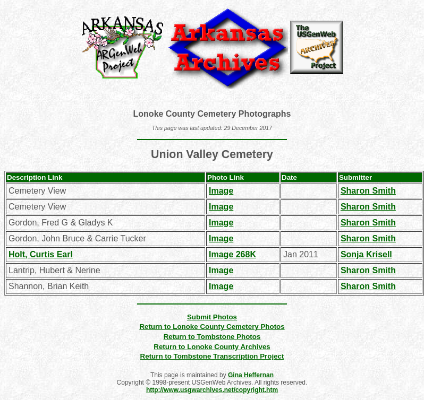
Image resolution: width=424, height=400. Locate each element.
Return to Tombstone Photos (212, 337)
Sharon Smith (368, 190)
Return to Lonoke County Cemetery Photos (211, 327)
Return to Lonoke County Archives (212, 347)
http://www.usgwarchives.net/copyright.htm (212, 390)
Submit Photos (212, 317)
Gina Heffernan (251, 375)
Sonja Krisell (366, 254)
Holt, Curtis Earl (41, 254)
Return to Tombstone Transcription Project (212, 356)
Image (221, 190)
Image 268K (232, 254)
